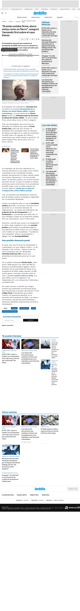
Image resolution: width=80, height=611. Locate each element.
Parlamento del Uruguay (10, 311)
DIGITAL (22, 500)
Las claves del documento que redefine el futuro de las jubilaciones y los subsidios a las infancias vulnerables (49, 85)
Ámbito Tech (48, 17)
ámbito (4, 21)
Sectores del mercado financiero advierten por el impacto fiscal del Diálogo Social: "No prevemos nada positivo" (49, 45)
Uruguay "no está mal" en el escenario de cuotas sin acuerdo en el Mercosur (49, 59)
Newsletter (76, 17)
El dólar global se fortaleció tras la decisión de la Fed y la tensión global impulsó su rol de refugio (51, 134)
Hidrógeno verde (28, 9)
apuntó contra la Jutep (24, 276)
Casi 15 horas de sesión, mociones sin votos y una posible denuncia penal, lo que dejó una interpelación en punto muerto (21, 70)
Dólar (73, 9)
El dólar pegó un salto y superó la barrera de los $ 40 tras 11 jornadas (52, 164)
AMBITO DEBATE (55, 500)
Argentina (60, 17)
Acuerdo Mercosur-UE (16, 9)
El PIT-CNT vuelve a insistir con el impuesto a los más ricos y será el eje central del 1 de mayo (49, 32)
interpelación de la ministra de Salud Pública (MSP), (18, 111)
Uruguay (18, 21)
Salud (33, 308)
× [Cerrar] (15, 49)
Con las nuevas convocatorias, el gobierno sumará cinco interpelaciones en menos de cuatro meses (34, 153)
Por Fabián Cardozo (26, 442)
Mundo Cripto (36, 17)
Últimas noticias (22, 17)
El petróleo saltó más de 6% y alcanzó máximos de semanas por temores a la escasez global (55, 350)
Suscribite (31, 320)
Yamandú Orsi (54, 9)
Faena (36, 9)
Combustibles (44, 9)
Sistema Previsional (64, 9)
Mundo (11, 21)
